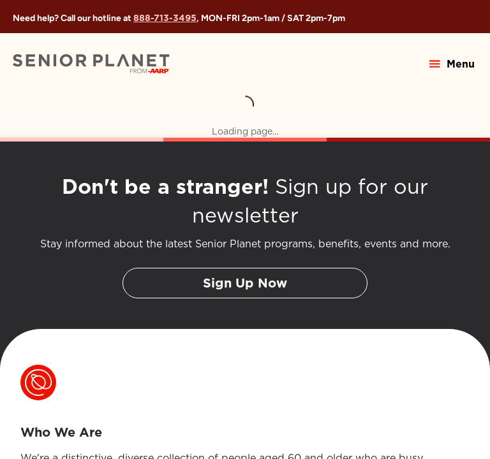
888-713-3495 (165, 17)
